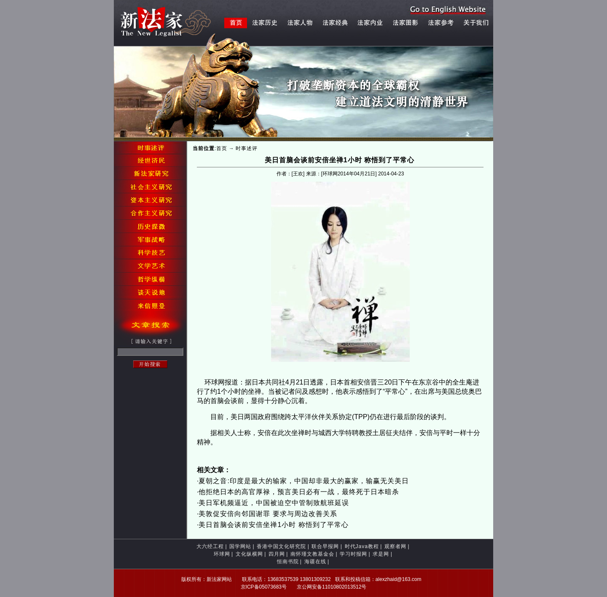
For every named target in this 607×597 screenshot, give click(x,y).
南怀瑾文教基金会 (312, 554)
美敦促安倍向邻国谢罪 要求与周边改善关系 (268, 513)
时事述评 (247, 148)
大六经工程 (210, 546)
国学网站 (240, 546)
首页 (221, 148)
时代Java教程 (362, 546)
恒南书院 (288, 562)
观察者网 (395, 546)
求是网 (381, 554)
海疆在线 (315, 562)
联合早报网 (325, 546)
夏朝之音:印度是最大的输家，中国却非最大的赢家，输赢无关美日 (303, 480)
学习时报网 (353, 554)
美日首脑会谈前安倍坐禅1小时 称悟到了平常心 (273, 524)
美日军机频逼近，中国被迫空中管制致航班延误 (274, 502)
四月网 (277, 554)
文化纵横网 (249, 554)
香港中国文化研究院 (281, 546)
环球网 (222, 554)
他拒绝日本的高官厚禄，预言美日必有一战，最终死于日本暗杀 (299, 491)
